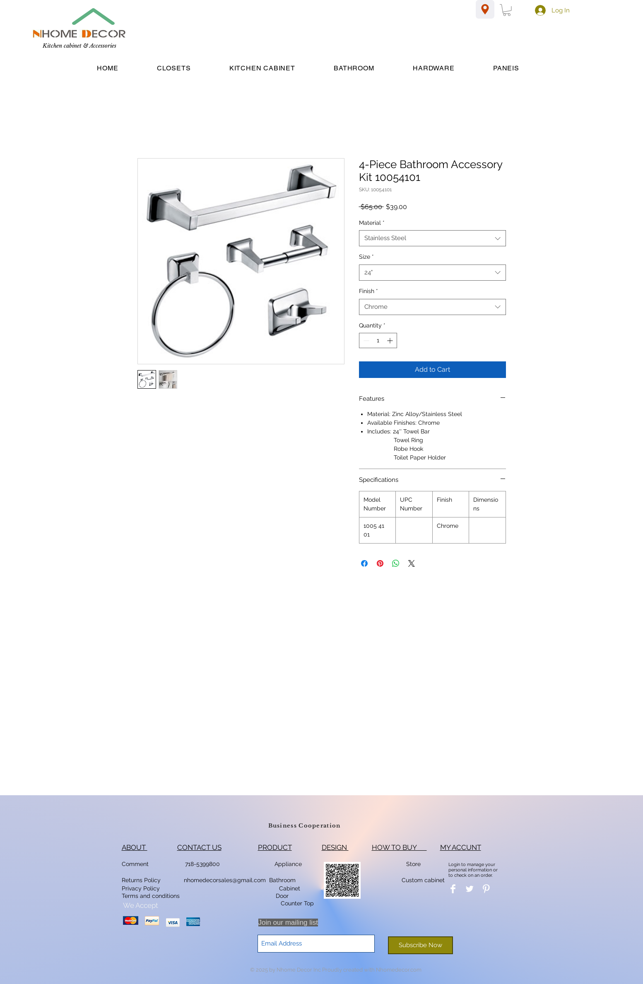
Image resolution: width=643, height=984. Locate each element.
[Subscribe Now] (420, 945)
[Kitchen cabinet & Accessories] (79, 46)
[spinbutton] (378, 340)
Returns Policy (141, 880)
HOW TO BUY (399, 847)
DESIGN (335, 847)
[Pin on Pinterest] (380, 563)
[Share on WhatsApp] (396, 563)
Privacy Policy (141, 888)
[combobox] (432, 238)
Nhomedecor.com (398, 970)
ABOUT (134, 847)
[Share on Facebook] (364, 563)
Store (416, 864)
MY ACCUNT (460, 847)
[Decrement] (365, 340)
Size (366, 256)
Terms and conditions (151, 896)
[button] (507, 10)
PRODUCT (275, 847)
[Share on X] (412, 563)
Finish (368, 291)
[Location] (485, 9)
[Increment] (390, 340)
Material (372, 222)
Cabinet (289, 888)
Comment (137, 864)
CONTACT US (199, 847)
